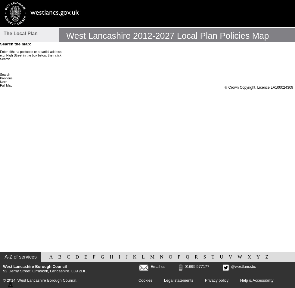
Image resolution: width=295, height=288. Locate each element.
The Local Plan (21, 33)
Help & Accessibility (257, 280)
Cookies (145, 280)
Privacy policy (216, 280)
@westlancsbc (239, 266)
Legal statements (178, 280)
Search (5, 74)
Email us (158, 266)
